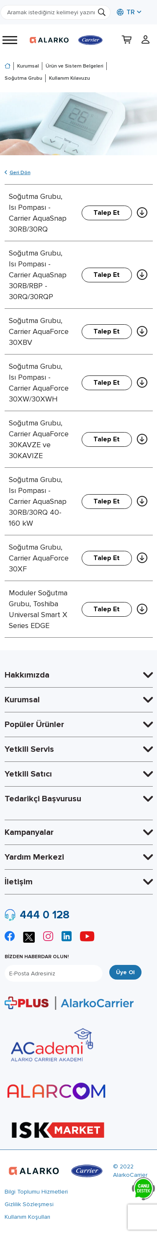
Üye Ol (125, 972)
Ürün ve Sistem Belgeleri (74, 66)
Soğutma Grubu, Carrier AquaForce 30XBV (39, 331)
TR (126, 12)
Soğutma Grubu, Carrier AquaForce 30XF (39, 557)
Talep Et (106, 213)
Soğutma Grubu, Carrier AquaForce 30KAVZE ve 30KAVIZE (39, 439)
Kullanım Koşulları (27, 1216)
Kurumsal (28, 66)
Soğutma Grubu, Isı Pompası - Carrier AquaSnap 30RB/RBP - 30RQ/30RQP (38, 274)
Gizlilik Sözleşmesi (29, 1204)
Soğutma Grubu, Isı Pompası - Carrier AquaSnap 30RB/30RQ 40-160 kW (38, 501)
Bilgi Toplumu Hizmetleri (36, 1191)
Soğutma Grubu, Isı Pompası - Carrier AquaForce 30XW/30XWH (39, 383)
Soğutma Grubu (23, 78)
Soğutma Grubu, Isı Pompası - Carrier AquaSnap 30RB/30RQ (38, 213)
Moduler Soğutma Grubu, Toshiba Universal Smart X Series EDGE (38, 609)
